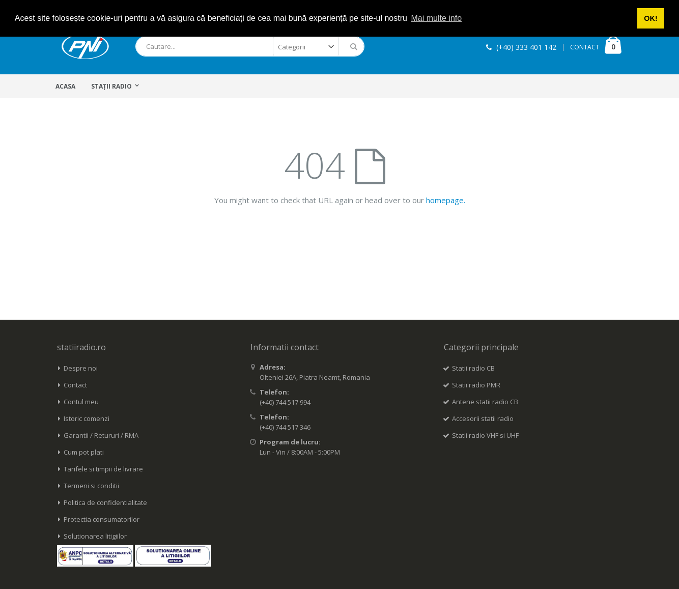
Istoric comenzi (86, 418)
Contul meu (81, 401)
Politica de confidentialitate (105, 502)
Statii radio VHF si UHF (485, 435)
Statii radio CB (473, 368)
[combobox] (249, 46)
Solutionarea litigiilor (95, 536)
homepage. (445, 200)
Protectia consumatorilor (101, 519)
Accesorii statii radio (483, 418)
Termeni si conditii (91, 485)
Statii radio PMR (476, 384)
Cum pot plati (84, 452)
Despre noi (81, 368)
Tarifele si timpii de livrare (103, 468)
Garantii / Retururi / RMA (101, 435)
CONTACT (584, 47)
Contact (75, 384)
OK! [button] (650, 18)
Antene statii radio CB (485, 401)
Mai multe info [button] (436, 18)
